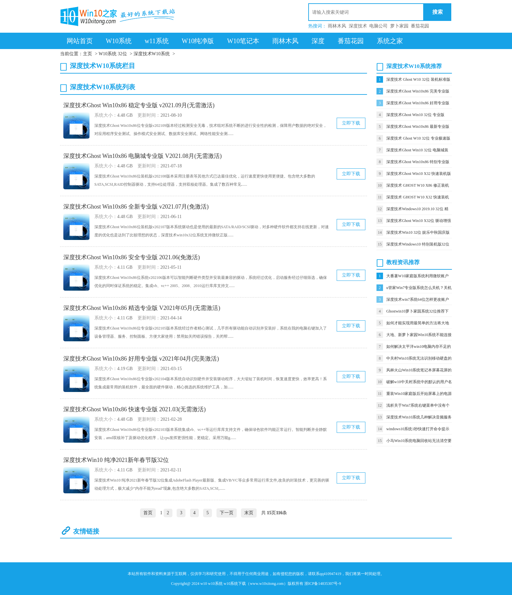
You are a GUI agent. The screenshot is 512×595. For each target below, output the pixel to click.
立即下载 (351, 123)
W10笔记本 (243, 40)
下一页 (226, 512)
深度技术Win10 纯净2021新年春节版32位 (116, 460)
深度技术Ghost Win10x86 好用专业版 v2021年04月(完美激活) (141, 358)
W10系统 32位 (113, 53)
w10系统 (215, 583)
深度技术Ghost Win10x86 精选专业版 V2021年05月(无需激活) (141, 308)
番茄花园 (420, 26)
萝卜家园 (399, 26)
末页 (248, 512)
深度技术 (358, 26)
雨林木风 (337, 26)
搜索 (437, 12)
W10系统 (119, 40)
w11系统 (157, 40)
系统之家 (390, 40)
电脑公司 (378, 26)
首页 (147, 512)
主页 (87, 53)
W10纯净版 (198, 40)
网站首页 (80, 40)
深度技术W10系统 (152, 53)
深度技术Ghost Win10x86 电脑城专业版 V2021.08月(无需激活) (142, 156)
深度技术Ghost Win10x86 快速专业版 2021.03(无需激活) (134, 409)
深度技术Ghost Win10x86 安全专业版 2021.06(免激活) (131, 257)
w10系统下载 (235, 583)
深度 (318, 40)
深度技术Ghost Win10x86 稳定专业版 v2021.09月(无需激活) (139, 105)
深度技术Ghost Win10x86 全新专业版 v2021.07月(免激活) (136, 206)
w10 (203, 583)
